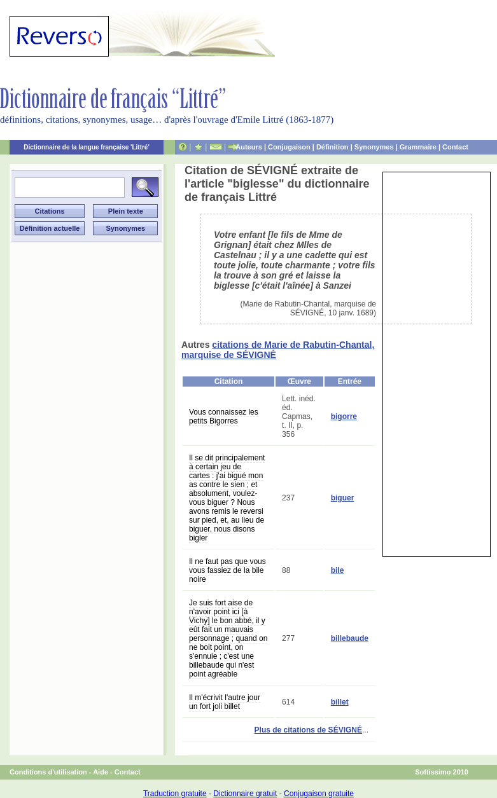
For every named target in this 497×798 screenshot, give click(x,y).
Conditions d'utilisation (48, 772)
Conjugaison (289, 147)
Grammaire (418, 147)
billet (340, 702)
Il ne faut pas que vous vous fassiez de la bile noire (227, 570)
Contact (455, 147)
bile (337, 570)
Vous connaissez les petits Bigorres (223, 416)
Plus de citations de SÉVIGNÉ (308, 730)
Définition (332, 147)
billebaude (349, 638)
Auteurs (248, 147)
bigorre (344, 416)
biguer (342, 497)
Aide (100, 772)
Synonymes (374, 147)
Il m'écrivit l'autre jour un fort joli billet (224, 702)
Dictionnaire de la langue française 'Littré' (87, 147)
